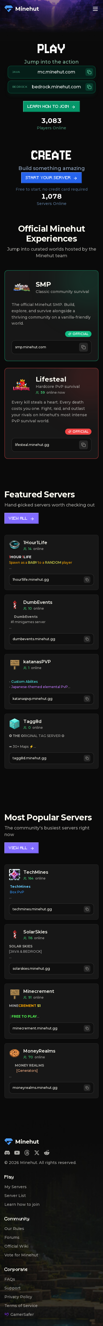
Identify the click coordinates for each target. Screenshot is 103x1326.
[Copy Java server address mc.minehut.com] (52, 72)
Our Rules (14, 1228)
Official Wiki (16, 1246)
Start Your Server (52, 178)
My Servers (15, 1186)
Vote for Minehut (21, 1255)
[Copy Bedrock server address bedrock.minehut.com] (52, 87)
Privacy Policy (18, 1296)
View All (21, 519)
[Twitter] (37, 1152)
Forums (12, 1237)
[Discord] (7, 1152)
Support (12, 1288)
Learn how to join (51, 107)
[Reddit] (46, 1152)
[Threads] (27, 1152)
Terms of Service (21, 1305)
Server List (15, 1195)
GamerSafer (19, 1314)
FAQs (9, 1279)
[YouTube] (17, 1152)
